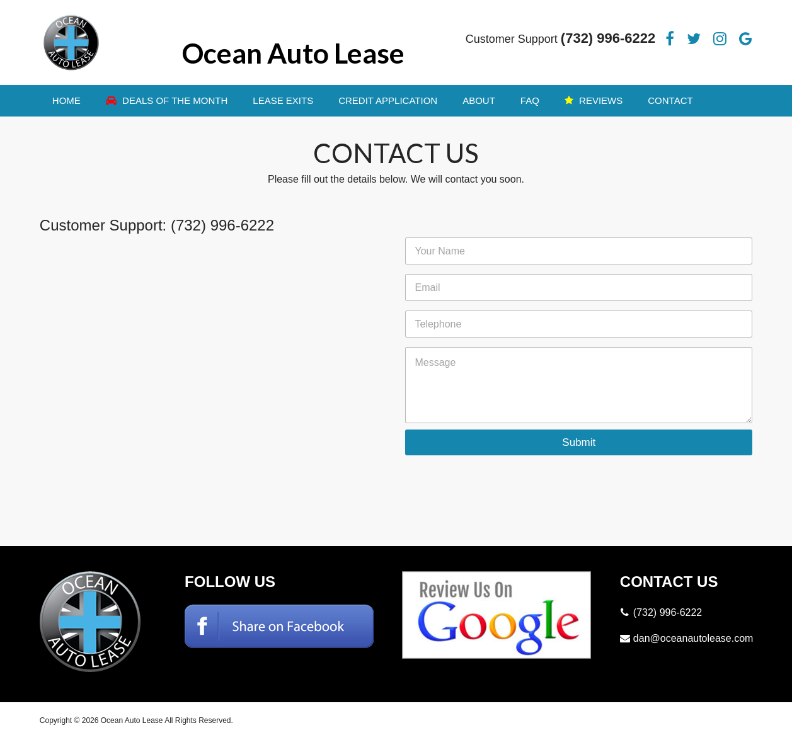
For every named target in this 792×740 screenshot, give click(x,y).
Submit (578, 442)
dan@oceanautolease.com (693, 638)
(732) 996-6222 (608, 38)
